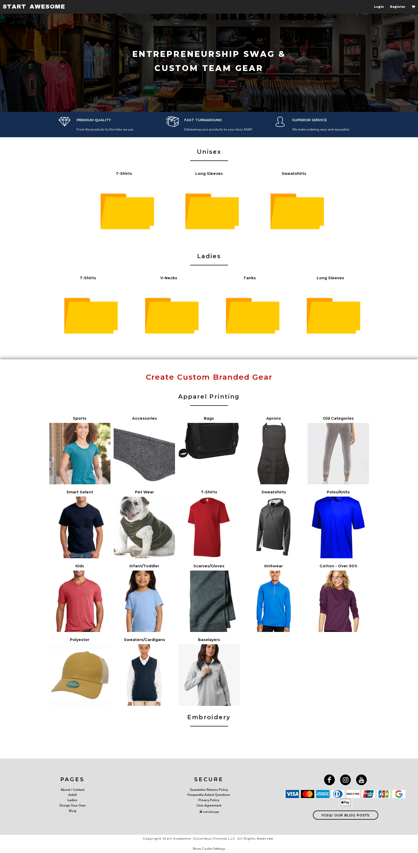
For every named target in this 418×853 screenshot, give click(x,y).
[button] (413, 7)
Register (397, 6)
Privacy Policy (208, 800)
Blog (72, 811)
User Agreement (209, 805)
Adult (72, 795)
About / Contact (73, 790)
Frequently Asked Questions (209, 795)
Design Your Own (72, 805)
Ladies (72, 800)
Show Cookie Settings (209, 849)
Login (379, 6)
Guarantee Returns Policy (209, 790)
